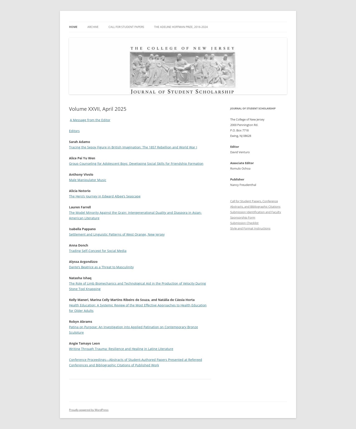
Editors (74, 131)
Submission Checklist (244, 223)
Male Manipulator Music (87, 180)
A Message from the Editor (90, 120)
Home (73, 27)
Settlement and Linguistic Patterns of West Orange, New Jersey (117, 234)
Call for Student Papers (126, 27)
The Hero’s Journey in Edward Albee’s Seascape (105, 196)
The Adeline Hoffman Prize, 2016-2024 (181, 27)
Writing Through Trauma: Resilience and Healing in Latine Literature (121, 349)
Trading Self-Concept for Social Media (97, 251)
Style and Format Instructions (250, 228)
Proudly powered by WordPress (89, 410)
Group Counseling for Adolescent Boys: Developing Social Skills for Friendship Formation (136, 163)
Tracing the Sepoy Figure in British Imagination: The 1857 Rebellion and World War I (133, 147)
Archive (93, 27)
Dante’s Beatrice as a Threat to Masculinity (101, 267)
